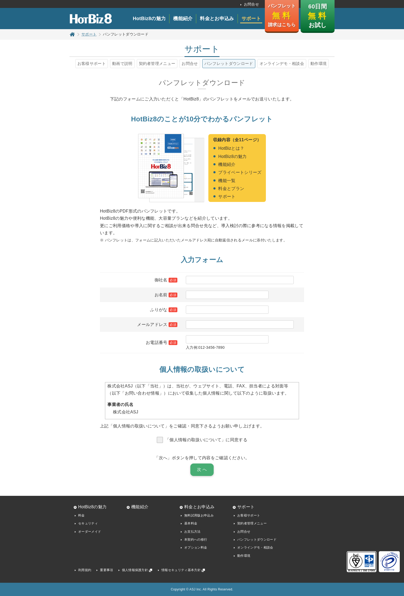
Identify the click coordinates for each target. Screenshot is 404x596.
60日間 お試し (317, 15)
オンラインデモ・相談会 (282, 63)
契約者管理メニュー (157, 63)
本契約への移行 (195, 539)
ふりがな (158, 309)
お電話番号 (157, 342)
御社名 (161, 280)
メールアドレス (152, 324)
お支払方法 (192, 531)
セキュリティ (88, 523)
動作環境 (318, 63)
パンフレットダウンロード (228, 63)
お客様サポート (91, 63)
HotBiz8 (90, 18)
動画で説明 (122, 63)
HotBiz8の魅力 (149, 18)
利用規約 (84, 570)
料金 (81, 515)
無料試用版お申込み (199, 515)
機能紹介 (182, 18)
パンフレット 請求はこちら (282, 15)
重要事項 (106, 570)
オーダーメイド (89, 531)
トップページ (72, 34)
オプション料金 (195, 547)
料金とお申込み (217, 18)
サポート (251, 18)
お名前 (161, 295)
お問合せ (251, 4)
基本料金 (190, 523)
